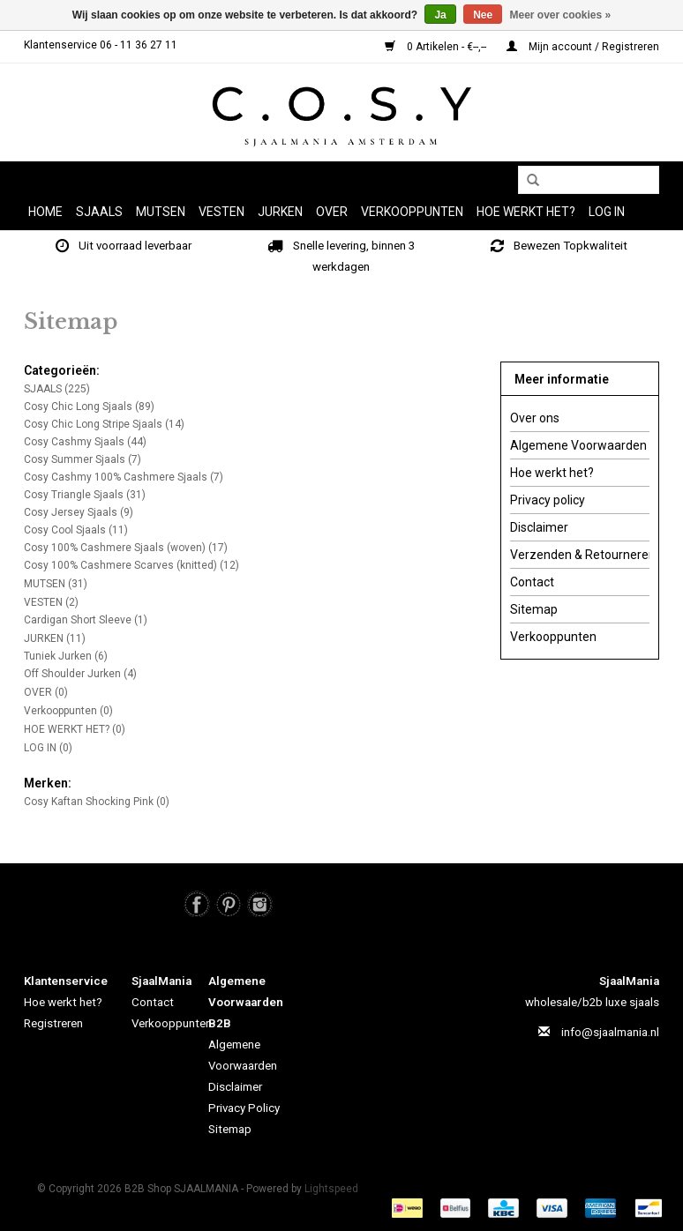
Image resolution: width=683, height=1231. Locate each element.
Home (45, 212)
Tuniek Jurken (66, 656)
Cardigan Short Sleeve (85, 620)
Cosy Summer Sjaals (82, 459)
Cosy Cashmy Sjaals (85, 442)
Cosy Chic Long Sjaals (89, 406)
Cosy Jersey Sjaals (78, 512)
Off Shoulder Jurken (80, 674)
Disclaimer (539, 527)
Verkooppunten (412, 212)
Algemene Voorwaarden (578, 445)
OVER (332, 212)
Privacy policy (547, 500)
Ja (440, 15)
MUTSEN (160, 212)
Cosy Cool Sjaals (76, 530)
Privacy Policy (244, 1108)
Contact (532, 582)
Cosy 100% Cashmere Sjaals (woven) (126, 547)
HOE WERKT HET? (526, 212)
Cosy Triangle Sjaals (85, 495)
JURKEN (280, 212)
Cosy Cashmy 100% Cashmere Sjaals (123, 477)
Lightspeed (331, 1189)
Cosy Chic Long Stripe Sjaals (104, 424)
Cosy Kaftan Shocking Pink (96, 801)
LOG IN (607, 212)
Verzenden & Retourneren (579, 555)
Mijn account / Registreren (583, 47)
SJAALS (99, 212)
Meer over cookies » (561, 15)
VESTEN (221, 212)
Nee (482, 15)
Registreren (53, 1023)
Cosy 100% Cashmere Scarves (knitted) (131, 565)
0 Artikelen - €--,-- (437, 47)
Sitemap (534, 609)
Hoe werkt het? (552, 473)
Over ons (534, 418)
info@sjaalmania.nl (610, 1032)
